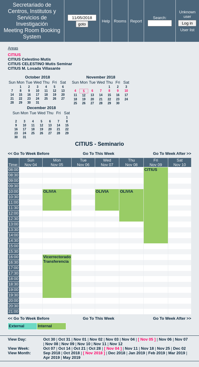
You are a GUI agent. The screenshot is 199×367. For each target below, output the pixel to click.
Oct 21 (80, 348)
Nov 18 (147, 348)
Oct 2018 (71, 353)
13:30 (13, 229)
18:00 (13, 278)
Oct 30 (49, 339)
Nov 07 (181, 339)
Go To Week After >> (172, 153)
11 (46, 90)
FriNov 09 (155, 162)
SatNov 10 (179, 162)
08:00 (13, 169)
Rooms (120, 21)
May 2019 (72, 357)
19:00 (13, 289)
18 (46, 94)
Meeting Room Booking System (32, 33)
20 (63, 94)
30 (28, 102)
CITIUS (150, 169)
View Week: (18, 348)
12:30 (13, 218)
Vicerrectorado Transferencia (57, 259)
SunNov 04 (30, 162)
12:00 (13, 213)
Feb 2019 (156, 353)
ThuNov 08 (131, 162)
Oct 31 (64, 339)
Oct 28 (95, 348)
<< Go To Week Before (29, 153)
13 (63, 90)
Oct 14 (64, 348)
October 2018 (37, 77)
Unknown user (187, 14)
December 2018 (41, 107)
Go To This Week (98, 153)
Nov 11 (100, 344)
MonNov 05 (57, 162)
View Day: (17, 339)
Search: (160, 17)
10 (37, 90)
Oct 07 (49, 348)
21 (12, 98)
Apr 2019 (51, 357)
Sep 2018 (51, 353)
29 (20, 102)
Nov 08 (51, 344)
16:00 (13, 257)
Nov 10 (84, 344)
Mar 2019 (176, 353)
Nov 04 (128, 339)
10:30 (13, 197)
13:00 (13, 224)
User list (187, 30)
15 (20, 94)
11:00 (13, 202)
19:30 (13, 295)
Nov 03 (112, 339)
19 (54, 94)
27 (63, 98)
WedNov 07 (107, 162)
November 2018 (100, 77)
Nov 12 (116, 344)
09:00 (13, 180)
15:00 (13, 246)
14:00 (13, 235)
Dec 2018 (116, 353)
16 (28, 94)
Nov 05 (146, 339)
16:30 (13, 262)
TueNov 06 (83, 162)
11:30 (13, 207)
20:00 (13, 300)
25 (46, 98)
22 (20, 98)
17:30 (13, 273)
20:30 (13, 306)
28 (12, 102)
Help (106, 21)
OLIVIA (49, 191)
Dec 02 (179, 348)
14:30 (13, 240)
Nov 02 (96, 339)
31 (37, 102)
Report (136, 21)
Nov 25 (163, 348)
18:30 (13, 284)
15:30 (13, 251)
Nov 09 (67, 344)
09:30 (13, 186)
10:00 (13, 191)
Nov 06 (165, 339)
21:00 (13, 311)
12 (54, 90)
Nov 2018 (94, 353)
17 (37, 94)
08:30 (13, 175)
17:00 (13, 267)
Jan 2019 (136, 353)
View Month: (19, 353)
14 (12, 94)
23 (28, 98)
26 (54, 98)
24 (37, 98)
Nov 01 (80, 339)
